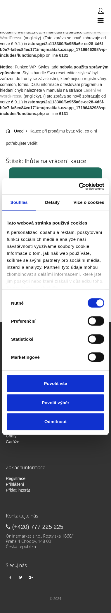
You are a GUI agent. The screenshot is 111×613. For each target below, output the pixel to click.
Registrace (15, 478)
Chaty (11, 436)
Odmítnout (55, 421)
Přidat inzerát (18, 490)
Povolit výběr (55, 402)
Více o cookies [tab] (88, 202)
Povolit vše (55, 383)
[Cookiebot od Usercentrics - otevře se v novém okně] (79, 186)
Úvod (15, 131)
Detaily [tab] (52, 202)
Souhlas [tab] (19, 202)
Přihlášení (15, 484)
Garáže (12, 441)
